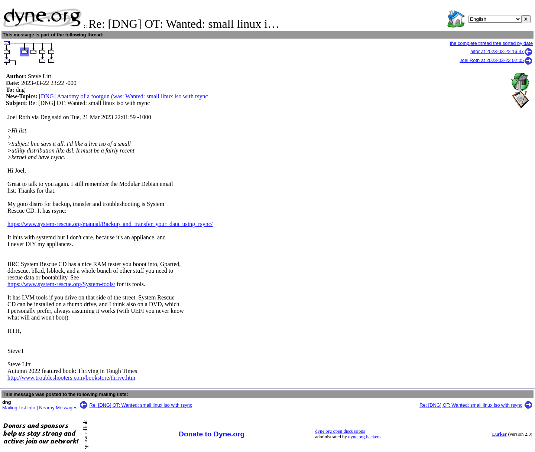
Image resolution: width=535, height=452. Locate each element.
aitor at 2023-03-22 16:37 (501, 51)
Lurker (499, 434)
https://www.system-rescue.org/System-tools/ (61, 284)
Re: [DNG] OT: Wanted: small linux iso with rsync (141, 405)
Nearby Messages (58, 407)
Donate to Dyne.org (211, 434)
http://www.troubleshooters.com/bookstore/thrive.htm (71, 377)
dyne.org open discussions (340, 431)
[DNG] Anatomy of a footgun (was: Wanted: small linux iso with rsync (123, 96)
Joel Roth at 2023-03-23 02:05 (496, 60)
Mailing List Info (18, 407)
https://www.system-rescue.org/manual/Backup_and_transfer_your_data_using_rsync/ (110, 224)
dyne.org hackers (364, 436)
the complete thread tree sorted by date (491, 43)
